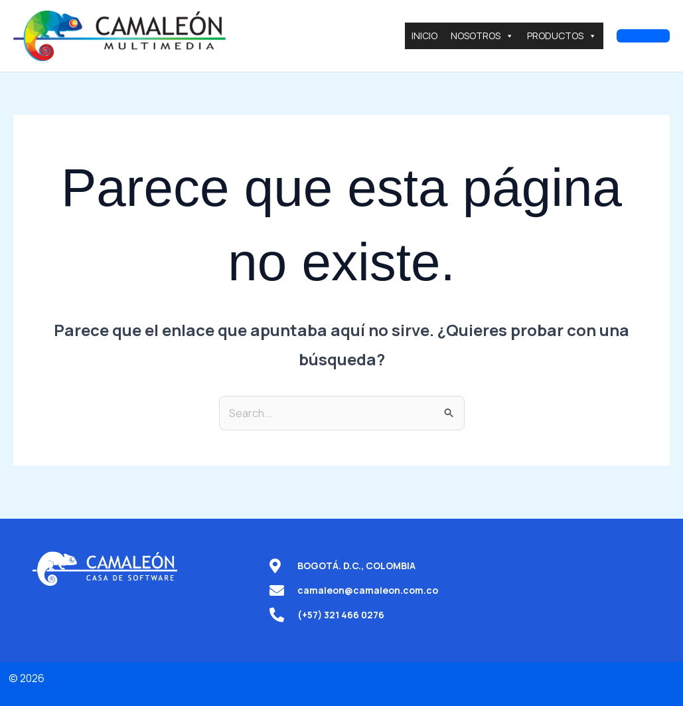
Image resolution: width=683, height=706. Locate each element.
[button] (643, 36)
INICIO (424, 35)
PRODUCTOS (562, 36)
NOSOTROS (482, 36)
